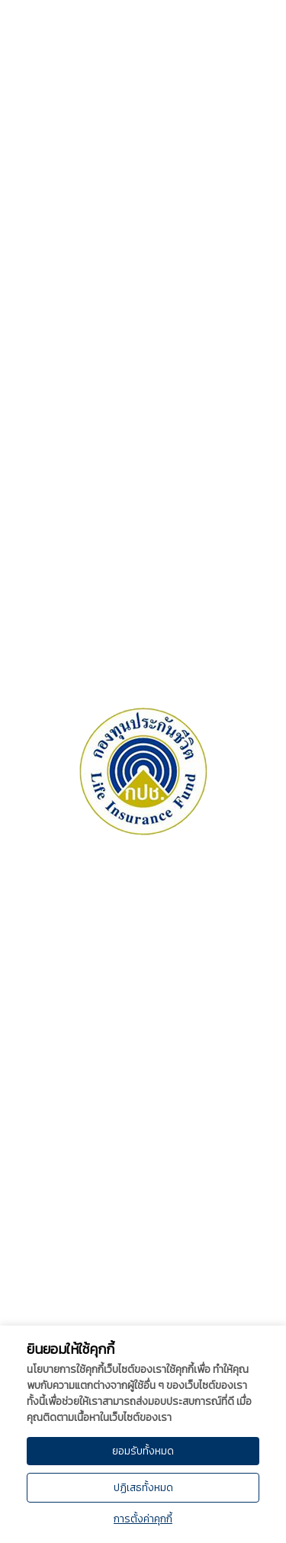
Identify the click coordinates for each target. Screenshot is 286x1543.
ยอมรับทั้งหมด (143, 1451)
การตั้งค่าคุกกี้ (143, 1519)
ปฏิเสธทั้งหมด (143, 1488)
